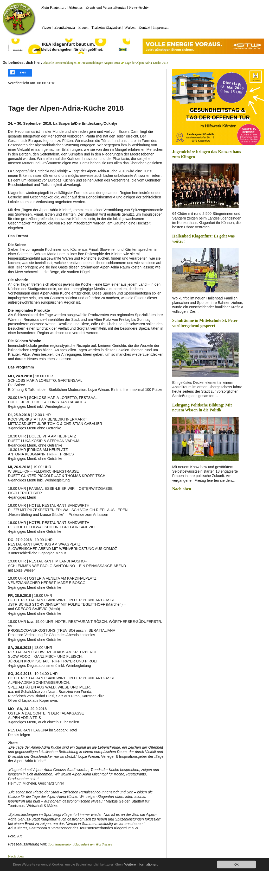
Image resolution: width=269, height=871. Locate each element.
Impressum (161, 27)
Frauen (83, 27)
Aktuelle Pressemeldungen (59, 63)
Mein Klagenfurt (53, 7)
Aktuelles (76, 7)
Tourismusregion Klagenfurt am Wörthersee (80, 844)
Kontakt (144, 27)
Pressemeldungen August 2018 (100, 63)
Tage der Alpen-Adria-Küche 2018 (146, 63)
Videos (46, 27)
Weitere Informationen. (141, 864)
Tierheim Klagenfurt (106, 27)
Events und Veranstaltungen (106, 7)
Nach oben (16, 856)
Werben (130, 27)
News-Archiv (139, 7)
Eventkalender (64, 27)
